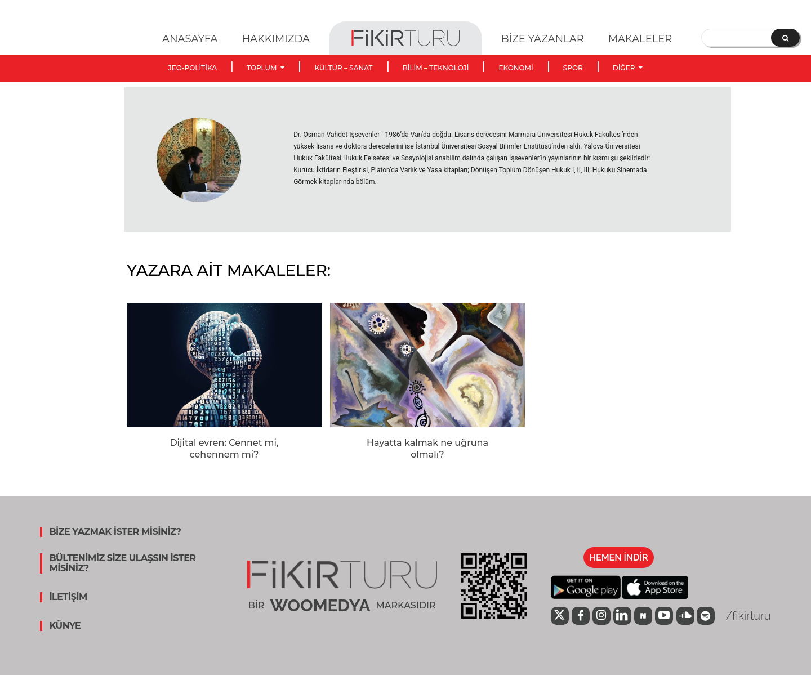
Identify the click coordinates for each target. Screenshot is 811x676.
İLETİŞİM (68, 597)
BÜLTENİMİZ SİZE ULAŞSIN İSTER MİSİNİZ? (122, 563)
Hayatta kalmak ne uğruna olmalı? (427, 448)
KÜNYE (65, 626)
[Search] (785, 38)
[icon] (560, 616)
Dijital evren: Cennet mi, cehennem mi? (224, 448)
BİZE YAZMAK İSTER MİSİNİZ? (115, 532)
